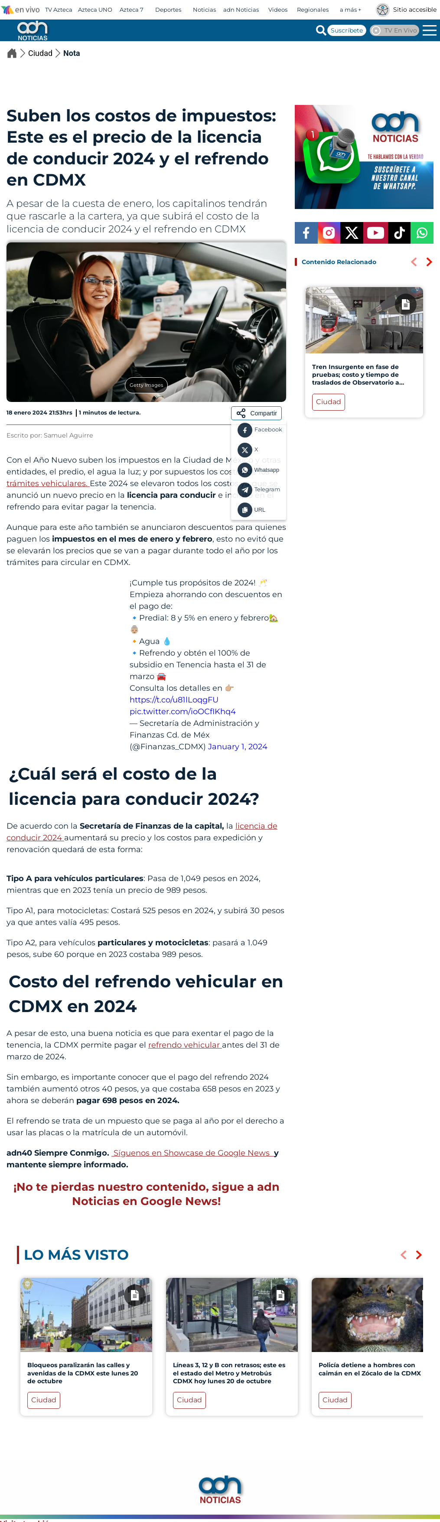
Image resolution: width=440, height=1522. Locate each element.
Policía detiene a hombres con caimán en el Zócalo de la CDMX (370, 1369)
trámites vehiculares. (48, 483)
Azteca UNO (95, 9)
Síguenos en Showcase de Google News (192, 1153)
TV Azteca (58, 9)
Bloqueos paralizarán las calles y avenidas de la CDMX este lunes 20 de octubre (82, 1373)
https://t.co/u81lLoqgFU (174, 700)
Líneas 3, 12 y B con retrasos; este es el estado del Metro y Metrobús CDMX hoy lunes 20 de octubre (229, 1373)
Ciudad (45, 53)
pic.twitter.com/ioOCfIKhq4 (183, 711)
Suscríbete (347, 30)
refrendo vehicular (185, 1045)
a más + (350, 9)
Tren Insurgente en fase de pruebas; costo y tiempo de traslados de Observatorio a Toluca (355, 379)
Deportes (168, 9)
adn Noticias (241, 9)
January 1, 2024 (237, 746)
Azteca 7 (131, 9)
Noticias (204, 9)
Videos (277, 9)
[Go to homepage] (31, 30)
